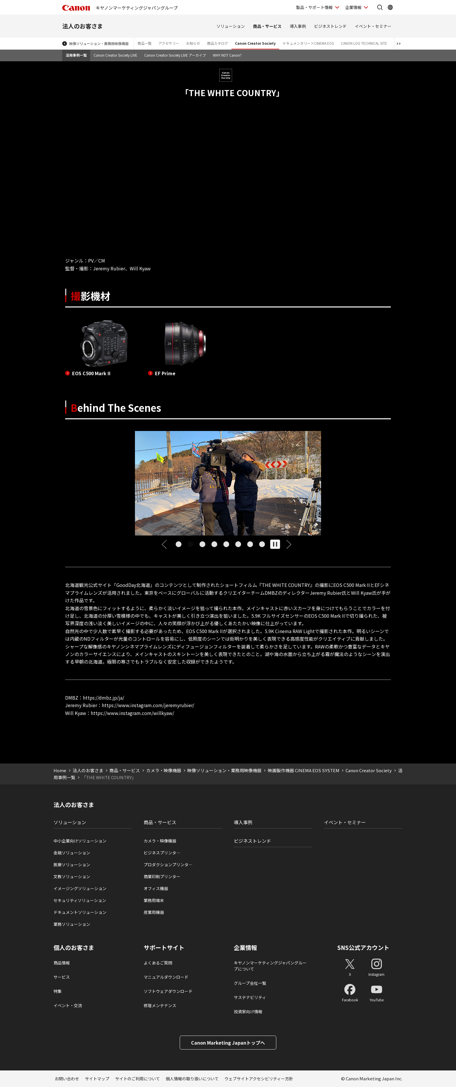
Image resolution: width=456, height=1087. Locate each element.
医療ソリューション (72, 864)
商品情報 (62, 963)
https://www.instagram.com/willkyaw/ (132, 712)
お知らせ (193, 43)
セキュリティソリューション (80, 900)
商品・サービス (267, 26)
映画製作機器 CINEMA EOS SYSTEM (303, 770)
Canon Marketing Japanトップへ (228, 1042)
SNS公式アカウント (363, 947)
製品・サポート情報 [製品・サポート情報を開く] (314, 7)
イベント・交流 (68, 1005)
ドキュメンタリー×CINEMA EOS (308, 43)
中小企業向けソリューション (80, 841)
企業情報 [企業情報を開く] (353, 7)
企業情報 (245, 948)
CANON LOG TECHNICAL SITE (364, 43)
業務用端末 (154, 900)
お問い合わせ (67, 1078)
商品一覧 (145, 43)
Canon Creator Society (255, 43)
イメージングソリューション (80, 888)
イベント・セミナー (373, 26)
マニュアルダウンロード (166, 977)
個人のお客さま (74, 948)
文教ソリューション (72, 876)
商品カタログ (217, 43)
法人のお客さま (82, 26)
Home (60, 770)
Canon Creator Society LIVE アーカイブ (175, 55)
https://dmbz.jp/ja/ (103, 697)
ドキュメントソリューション (80, 912)
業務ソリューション (72, 924)
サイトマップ (97, 1078)
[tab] (178, 544)
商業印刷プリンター (162, 876)
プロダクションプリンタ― (168, 864)
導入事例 (298, 26)
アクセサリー (168, 43)
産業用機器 (154, 912)
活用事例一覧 (76, 55)
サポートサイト (164, 948)
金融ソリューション (72, 853)
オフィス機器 (156, 888)
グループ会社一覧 (250, 983)
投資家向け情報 (248, 1011)
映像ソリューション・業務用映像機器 (99, 43)
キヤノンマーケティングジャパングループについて (270, 966)
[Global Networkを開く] (390, 7)
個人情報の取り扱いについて (192, 1078)
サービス (62, 977)
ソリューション (230, 26)
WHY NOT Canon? (227, 55)
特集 (58, 991)
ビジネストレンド (330, 26)
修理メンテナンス (160, 1005)
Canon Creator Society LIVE (115, 55)
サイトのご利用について (137, 1078)
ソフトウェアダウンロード (168, 991)
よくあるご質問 (158, 963)
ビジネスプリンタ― (162, 853)
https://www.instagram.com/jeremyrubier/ (148, 705)
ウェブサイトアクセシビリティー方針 (259, 1078)
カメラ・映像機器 (163, 770)
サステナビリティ (250, 997)
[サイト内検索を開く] (379, 7)
